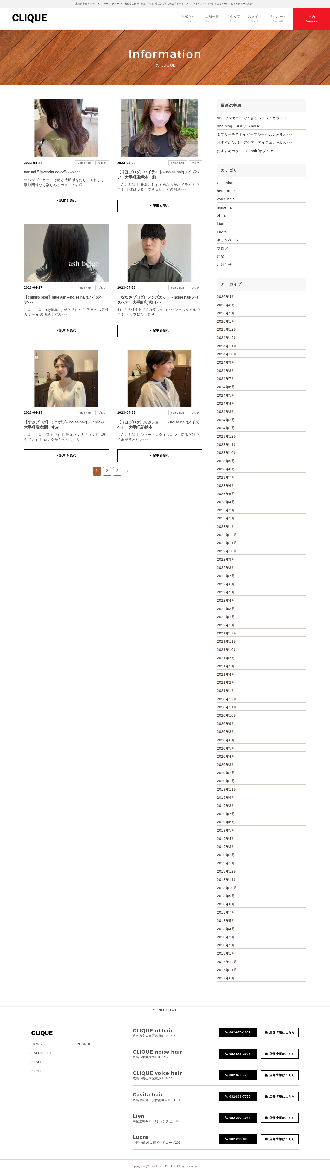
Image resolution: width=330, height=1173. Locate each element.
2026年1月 (226, 321)
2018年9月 (226, 896)
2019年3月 (226, 847)
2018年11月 (227, 880)
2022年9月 (226, 559)
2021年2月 (226, 682)
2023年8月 (226, 469)
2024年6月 (226, 387)
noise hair (177, 163)
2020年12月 (227, 699)
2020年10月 (227, 715)
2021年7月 (226, 658)
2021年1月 (226, 691)
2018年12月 (227, 871)
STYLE (37, 1071)
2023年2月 (226, 518)
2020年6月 (226, 740)
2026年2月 (226, 313)
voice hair (84, 163)
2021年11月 (227, 641)
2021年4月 (226, 674)
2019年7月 (226, 814)
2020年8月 (226, 732)
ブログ (102, 163)
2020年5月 (226, 748)
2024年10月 (227, 354)
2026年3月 (226, 305)
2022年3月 (226, 609)
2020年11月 (227, 707)
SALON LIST (41, 1053)
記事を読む (66, 201)
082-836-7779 (240, 1096)
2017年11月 (227, 970)
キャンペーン (228, 240)
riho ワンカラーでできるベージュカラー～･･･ (255, 118)
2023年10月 (227, 453)
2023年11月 (227, 444)
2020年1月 (226, 781)
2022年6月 (226, 584)
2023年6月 (226, 486)
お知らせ (224, 265)
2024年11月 (227, 346)
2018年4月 (226, 929)
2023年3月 (226, 510)
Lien (220, 224)
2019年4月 (226, 839)
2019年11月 (227, 789)
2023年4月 (226, 502)
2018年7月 (226, 912)
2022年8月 (226, 568)
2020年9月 (226, 724)
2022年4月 (226, 600)
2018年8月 (226, 904)
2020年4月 (226, 756)
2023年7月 (226, 477)
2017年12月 (227, 962)
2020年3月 (226, 765)
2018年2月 (226, 945)
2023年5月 (226, 494)
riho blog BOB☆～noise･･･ (241, 126)
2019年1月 (226, 863)
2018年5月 (226, 921)
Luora (222, 232)
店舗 (220, 256)
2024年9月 (226, 362)
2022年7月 (226, 576)
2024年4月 (226, 403)
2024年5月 (226, 395)
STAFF (36, 1062)
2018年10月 (227, 888)
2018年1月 (226, 953)
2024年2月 (226, 420)
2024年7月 (226, 379)
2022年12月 (227, 535)
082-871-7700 (240, 1075)
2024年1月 (226, 428)
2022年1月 (226, 625)
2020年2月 (226, 773)
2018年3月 (226, 937)
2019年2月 (226, 855)
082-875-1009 (240, 1032)
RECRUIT (84, 1044)
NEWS (36, 1044)
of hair (222, 215)
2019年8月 (226, 806)
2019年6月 (226, 822)
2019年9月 (226, 797)
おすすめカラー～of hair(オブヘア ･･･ (250, 151)
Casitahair (226, 183)
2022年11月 (227, 543)
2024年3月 (226, 412)
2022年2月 (226, 617)
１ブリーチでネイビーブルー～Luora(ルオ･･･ (255, 134)
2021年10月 (227, 650)
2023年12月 (227, 436)
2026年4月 (226, 297)
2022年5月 (226, 592)
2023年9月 (226, 461)
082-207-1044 (240, 1118)
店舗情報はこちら (282, 1032)
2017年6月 (226, 978)
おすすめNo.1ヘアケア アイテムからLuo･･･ (254, 142)
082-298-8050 (240, 1139)
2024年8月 (226, 371)
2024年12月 (227, 338)
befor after (226, 191)
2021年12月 (227, 633)
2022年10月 (227, 551)
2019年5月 (226, 830)
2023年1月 (226, 527)
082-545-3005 (240, 1054)
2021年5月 (226, 666)
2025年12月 (227, 329)
